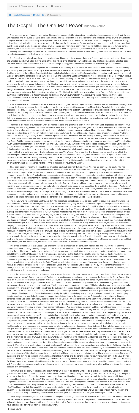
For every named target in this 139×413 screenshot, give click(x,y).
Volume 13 (38, 15)
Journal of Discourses (21, 6)
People (42, 6)
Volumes (57, 6)
